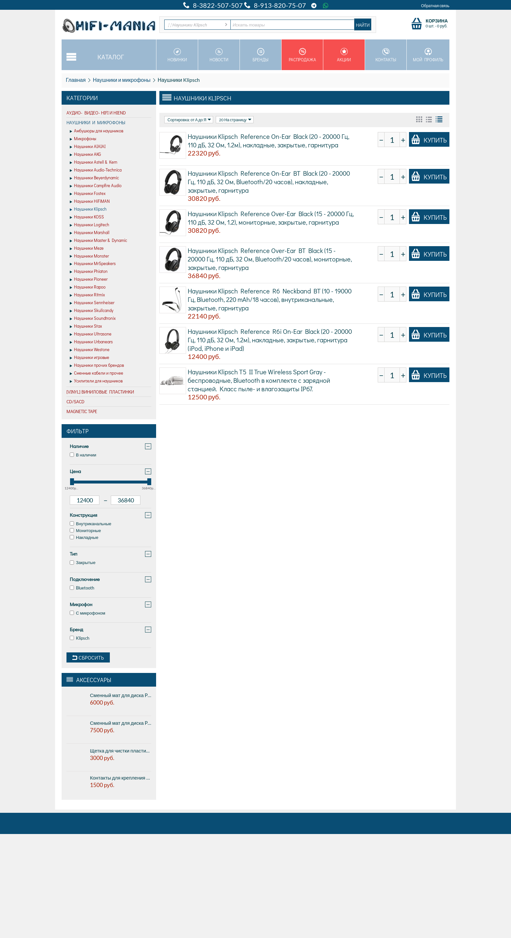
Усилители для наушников (96, 381)
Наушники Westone (90, 350)
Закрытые (82, 562)
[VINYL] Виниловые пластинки (100, 392)
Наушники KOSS (87, 217)
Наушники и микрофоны (122, 80)
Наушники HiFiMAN (90, 201)
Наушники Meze (87, 248)
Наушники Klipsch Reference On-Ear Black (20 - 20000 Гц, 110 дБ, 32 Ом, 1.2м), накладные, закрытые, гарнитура (268, 140)
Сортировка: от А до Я (189, 119)
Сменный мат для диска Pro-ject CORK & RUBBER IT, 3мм (120, 723)
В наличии (83, 454)
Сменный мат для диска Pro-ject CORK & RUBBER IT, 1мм (120, 695)
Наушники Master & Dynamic (98, 240)
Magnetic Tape (81, 411)
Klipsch (79, 638)
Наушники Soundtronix (93, 318)
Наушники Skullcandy (91, 310)
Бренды (260, 55)
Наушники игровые (89, 357)
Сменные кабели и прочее (96, 373)
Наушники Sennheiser (92, 303)
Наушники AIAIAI (88, 146)
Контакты (385, 55)
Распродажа (302, 55)
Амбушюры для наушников (96, 131)
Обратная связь (435, 5)
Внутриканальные (90, 523)
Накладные (84, 537)
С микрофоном (87, 613)
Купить (429, 139)
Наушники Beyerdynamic (94, 178)
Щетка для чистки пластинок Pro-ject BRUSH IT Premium (120, 750)
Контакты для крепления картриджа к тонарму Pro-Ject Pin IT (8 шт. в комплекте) (120, 778)
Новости (219, 55)
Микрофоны (83, 139)
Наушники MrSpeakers (93, 264)
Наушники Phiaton (89, 271)
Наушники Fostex (88, 193)
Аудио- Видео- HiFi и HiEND (96, 113)
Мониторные (85, 530)
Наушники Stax (86, 326)
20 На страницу (235, 119)
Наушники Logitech (89, 225)
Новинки (177, 55)
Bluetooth (82, 587)
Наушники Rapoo (88, 287)
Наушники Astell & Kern (93, 162)
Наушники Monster (89, 256)
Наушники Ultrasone (90, 334)
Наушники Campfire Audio (96, 186)
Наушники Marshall (90, 233)
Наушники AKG (85, 154)
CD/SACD (75, 401)
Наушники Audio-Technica (96, 170)
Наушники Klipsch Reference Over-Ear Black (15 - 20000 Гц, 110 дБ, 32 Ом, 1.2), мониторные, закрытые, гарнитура (271, 217)
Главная (76, 80)
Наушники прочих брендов (97, 365)
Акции (344, 55)
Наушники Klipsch (88, 209)
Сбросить (88, 657)
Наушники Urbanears (91, 342)
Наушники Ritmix (87, 295)
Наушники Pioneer (89, 279)
